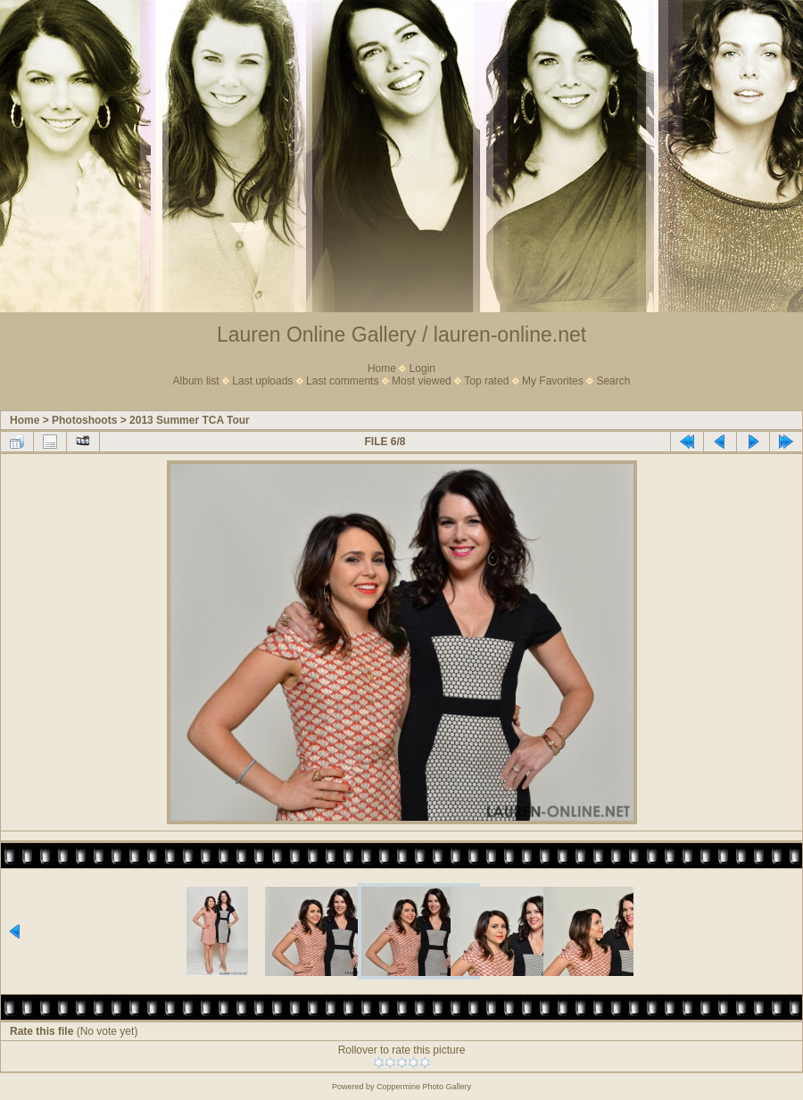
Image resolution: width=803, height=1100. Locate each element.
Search (613, 381)
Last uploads (262, 381)
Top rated (486, 381)
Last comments (342, 381)
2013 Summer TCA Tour (189, 420)
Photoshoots (84, 420)
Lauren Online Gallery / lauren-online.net (401, 334)
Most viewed (421, 381)
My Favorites (553, 381)
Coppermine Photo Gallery (424, 1086)
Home (382, 368)
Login (422, 368)
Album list (196, 381)
